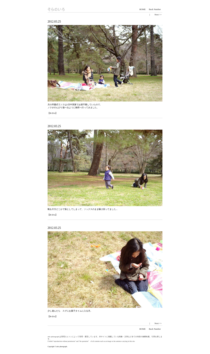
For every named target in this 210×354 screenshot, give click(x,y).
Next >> (158, 14)
